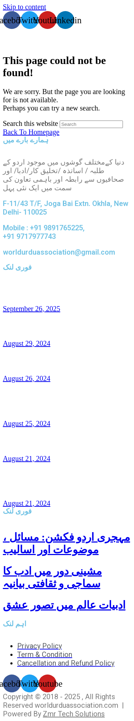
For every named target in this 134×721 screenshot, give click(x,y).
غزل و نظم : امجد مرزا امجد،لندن (59, 441)
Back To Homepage (31, 132)
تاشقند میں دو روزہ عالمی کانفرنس (64, 291)
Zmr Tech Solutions (74, 714)
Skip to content (24, 7)
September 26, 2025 (31, 309)
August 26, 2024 (26, 378)
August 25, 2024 (26, 423)
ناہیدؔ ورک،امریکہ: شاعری (48, 326)
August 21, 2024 (26, 458)
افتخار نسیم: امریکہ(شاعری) (52, 361)
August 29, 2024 (26, 343)
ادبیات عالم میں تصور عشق (64, 605)
